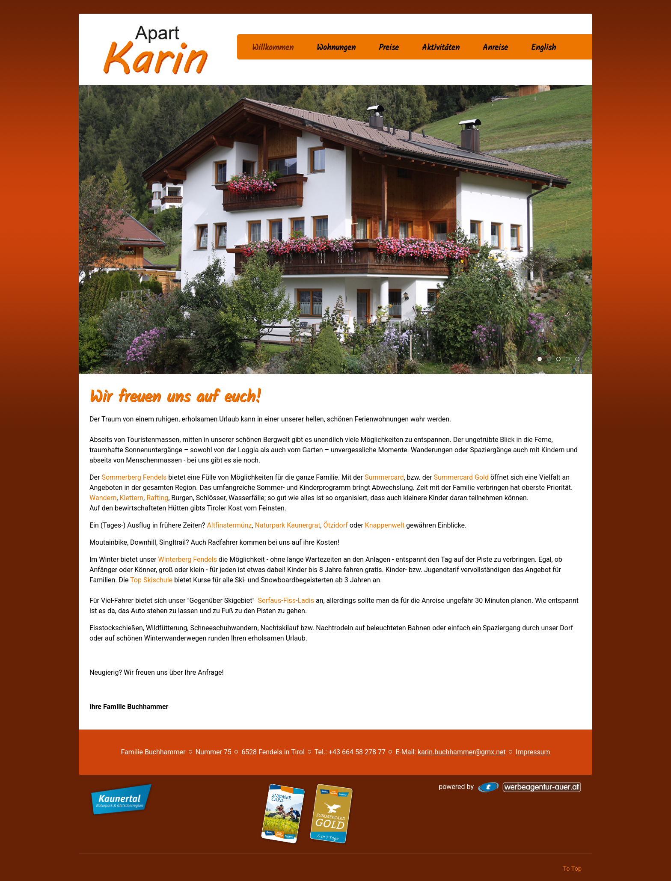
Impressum (533, 752)
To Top (572, 868)
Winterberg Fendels (187, 559)
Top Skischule (151, 580)
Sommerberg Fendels (134, 477)
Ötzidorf (335, 525)
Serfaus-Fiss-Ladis (286, 600)
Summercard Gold (461, 477)
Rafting (157, 498)
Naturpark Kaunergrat (287, 525)
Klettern (131, 498)
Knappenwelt (384, 525)
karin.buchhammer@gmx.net (462, 752)
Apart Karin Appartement (560, 359)
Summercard (384, 477)
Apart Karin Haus (541, 359)
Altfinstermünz (229, 525)
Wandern (102, 498)
